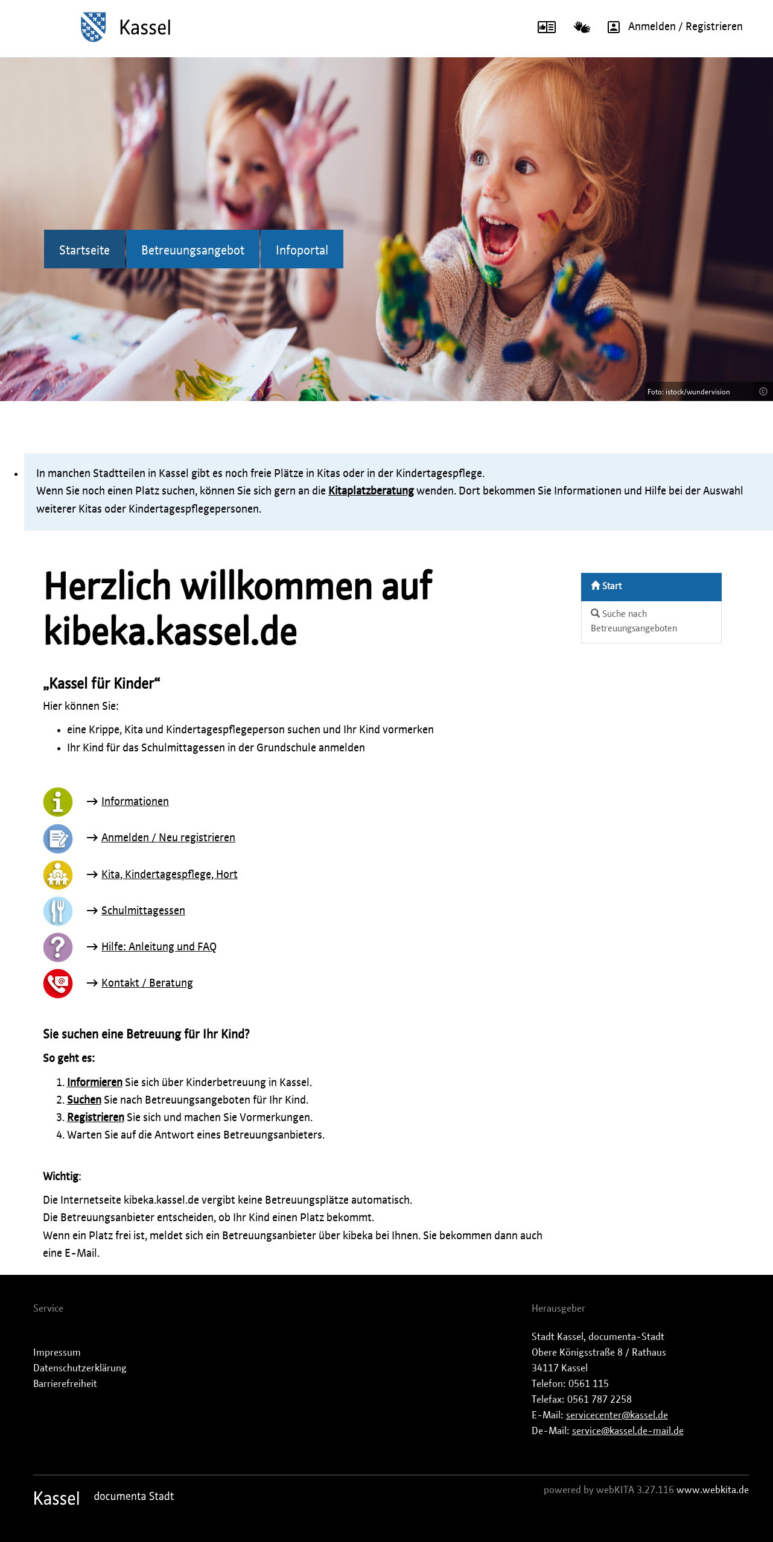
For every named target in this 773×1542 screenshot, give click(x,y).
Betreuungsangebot (192, 251)
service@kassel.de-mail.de (628, 1431)
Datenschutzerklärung (80, 1368)
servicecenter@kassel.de (617, 1415)
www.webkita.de (712, 1490)
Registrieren (95, 1118)
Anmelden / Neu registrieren (168, 838)
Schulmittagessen (143, 911)
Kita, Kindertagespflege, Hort (169, 875)
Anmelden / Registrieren (671, 27)
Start (606, 586)
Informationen (135, 802)
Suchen (84, 1100)
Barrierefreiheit (65, 1384)
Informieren (94, 1083)
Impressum (57, 1352)
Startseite (84, 251)
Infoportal (302, 251)
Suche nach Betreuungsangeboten (634, 621)
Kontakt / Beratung (147, 983)
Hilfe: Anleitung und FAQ (159, 947)
